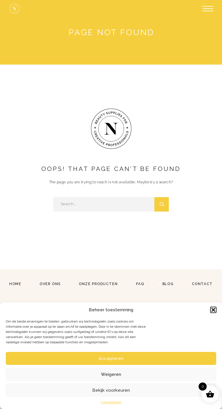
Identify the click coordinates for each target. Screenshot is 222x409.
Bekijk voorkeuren (111, 390)
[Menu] (208, 8)
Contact (202, 284)
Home (15, 284)
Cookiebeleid (111, 402)
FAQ (140, 284)
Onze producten (98, 284)
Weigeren (111, 374)
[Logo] (14, 8)
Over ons (50, 284)
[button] (213, 310)
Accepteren (111, 358)
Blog (167, 284)
